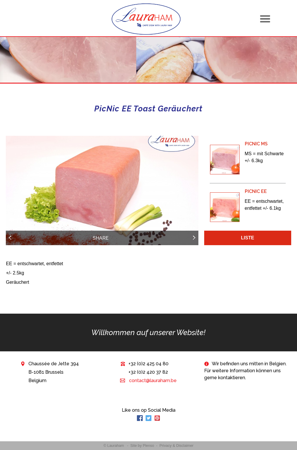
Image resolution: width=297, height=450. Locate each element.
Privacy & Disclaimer (176, 445)
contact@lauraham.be (152, 380)
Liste (247, 237)
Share (100, 238)
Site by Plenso (142, 445)
